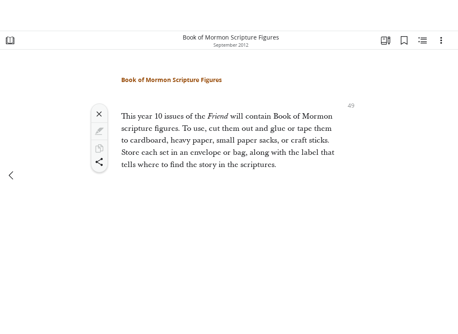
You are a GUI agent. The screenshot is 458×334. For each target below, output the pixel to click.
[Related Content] (422, 40)
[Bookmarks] (404, 40)
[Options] (441, 40)
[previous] (11, 175)
